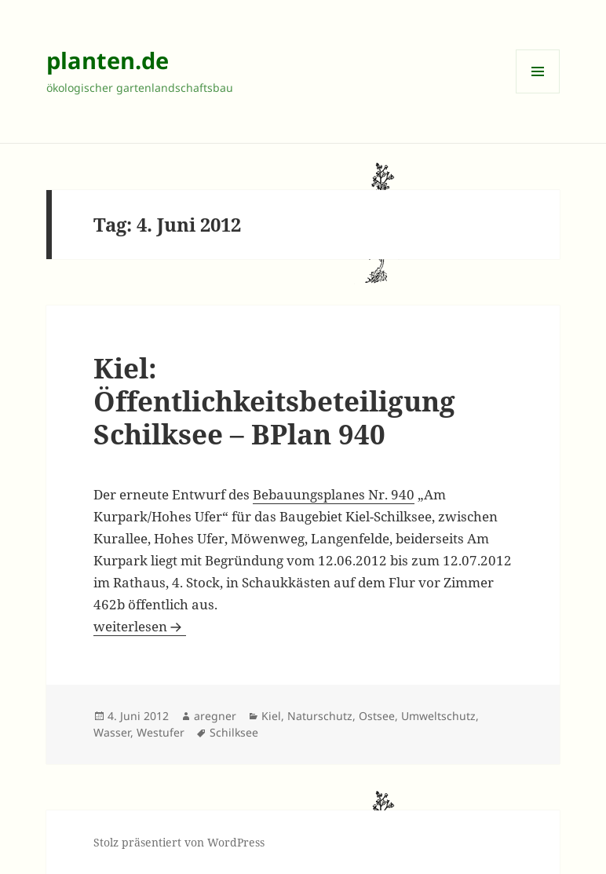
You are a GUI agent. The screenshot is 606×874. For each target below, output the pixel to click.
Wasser (111, 732)
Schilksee (234, 732)
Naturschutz (319, 715)
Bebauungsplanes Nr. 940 (333, 494)
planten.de (107, 60)
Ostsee (377, 715)
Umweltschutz (438, 715)
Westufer (160, 732)
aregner (215, 715)
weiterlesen (139, 626)
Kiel (271, 715)
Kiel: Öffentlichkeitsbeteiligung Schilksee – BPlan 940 (274, 400)
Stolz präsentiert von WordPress (179, 842)
